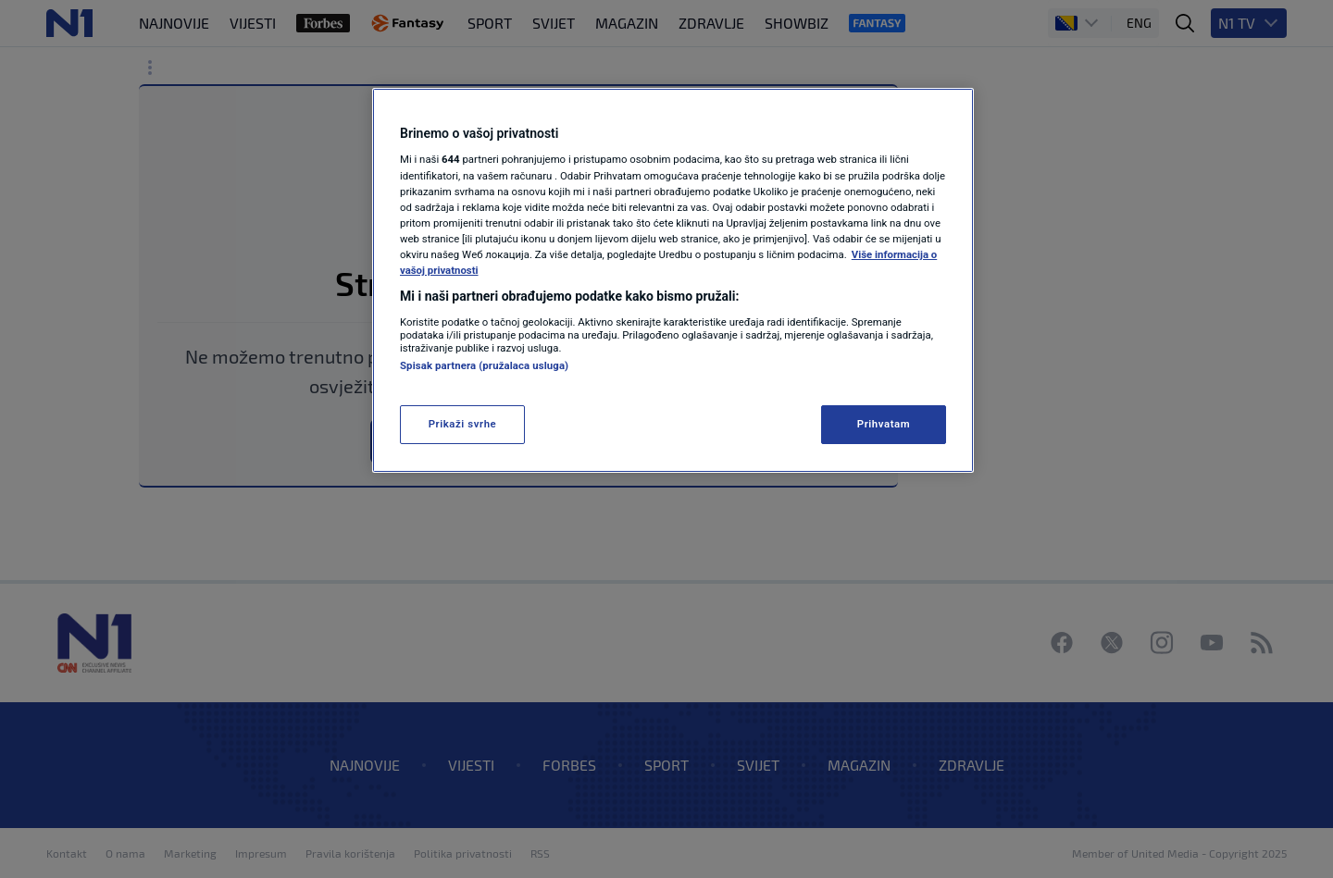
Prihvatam (883, 423)
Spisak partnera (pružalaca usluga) (484, 365)
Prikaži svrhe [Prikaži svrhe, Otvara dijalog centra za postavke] (463, 423)
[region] (673, 280)
